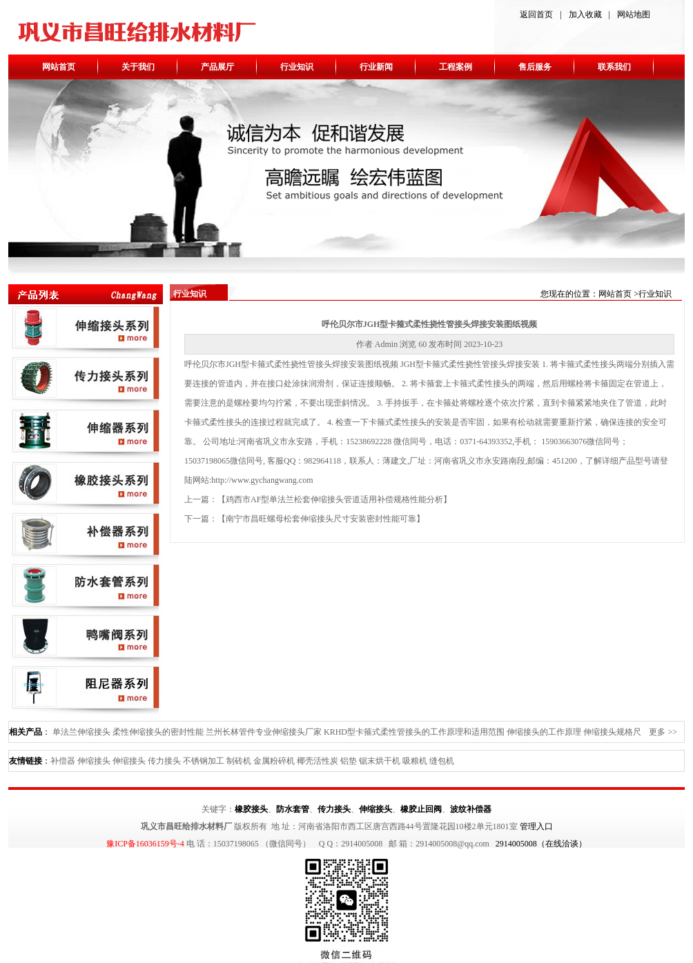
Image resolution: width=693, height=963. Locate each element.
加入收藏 (585, 14)
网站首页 (58, 67)
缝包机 (441, 761)
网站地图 (633, 14)
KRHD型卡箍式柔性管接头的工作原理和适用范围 (414, 732)
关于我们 (138, 67)
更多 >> (663, 732)
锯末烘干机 (379, 761)
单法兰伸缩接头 (81, 732)
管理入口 (536, 826)
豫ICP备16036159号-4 (145, 843)
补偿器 (62, 761)
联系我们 (614, 67)
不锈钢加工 (203, 761)
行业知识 (296, 67)
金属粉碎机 (274, 761)
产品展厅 (217, 67)
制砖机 (238, 761)
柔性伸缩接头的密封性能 (158, 732)
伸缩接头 (93, 761)
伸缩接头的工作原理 (544, 732)
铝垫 (348, 761)
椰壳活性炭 (317, 761)
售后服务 (535, 67)
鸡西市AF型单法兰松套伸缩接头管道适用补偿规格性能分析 (334, 499)
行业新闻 (376, 67)
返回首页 (536, 14)
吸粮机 (414, 761)
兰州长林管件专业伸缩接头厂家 (264, 732)
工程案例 (455, 67)
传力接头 (164, 761)
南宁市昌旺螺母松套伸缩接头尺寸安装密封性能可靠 (321, 519)
